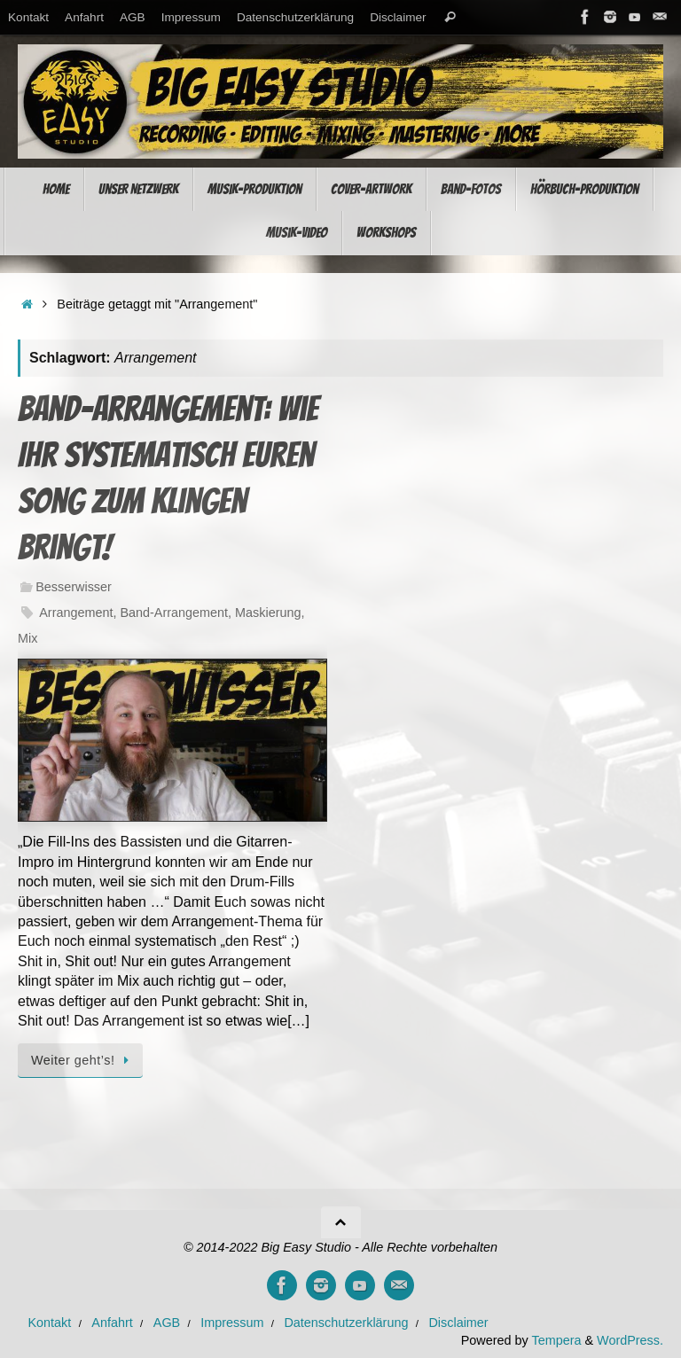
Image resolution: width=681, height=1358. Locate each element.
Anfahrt (84, 17)
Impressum (191, 17)
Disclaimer (398, 17)
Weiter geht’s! (83, 1060)
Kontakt (28, 17)
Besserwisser (73, 587)
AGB (132, 17)
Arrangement (76, 612)
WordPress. (630, 1340)
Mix (27, 638)
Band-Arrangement (174, 612)
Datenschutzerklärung (295, 17)
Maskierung (268, 612)
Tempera (556, 1340)
